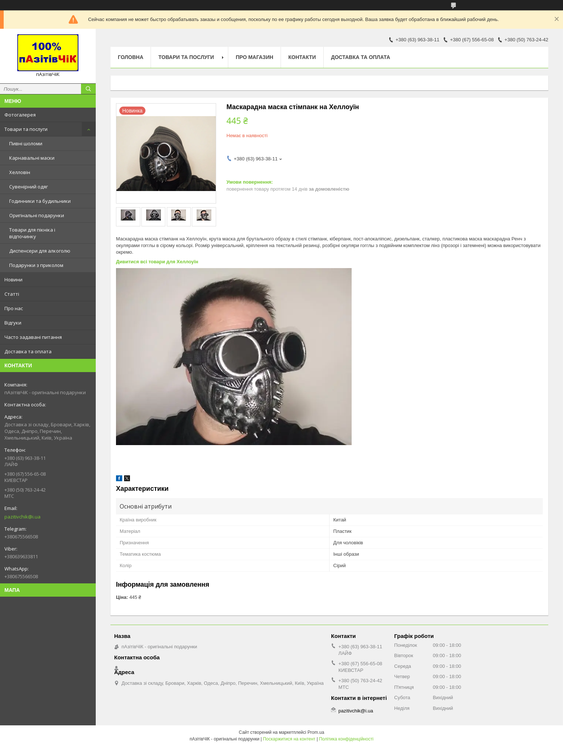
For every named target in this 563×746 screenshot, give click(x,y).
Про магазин (254, 57)
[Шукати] (88, 88)
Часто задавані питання (33, 337)
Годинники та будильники (40, 201)
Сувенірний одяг (28, 186)
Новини (13, 279)
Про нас (13, 308)
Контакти (302, 57)
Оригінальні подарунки (36, 215)
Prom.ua (315, 732)
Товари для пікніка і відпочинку (32, 233)
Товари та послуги (25, 129)
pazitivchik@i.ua (22, 516)
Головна (130, 57)
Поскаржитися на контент (289, 739)
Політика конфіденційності (346, 739)
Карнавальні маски (31, 158)
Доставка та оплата (28, 351)
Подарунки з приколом (36, 265)
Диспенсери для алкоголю (39, 250)
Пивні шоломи (25, 143)
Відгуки (12, 322)
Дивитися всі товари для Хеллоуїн (157, 261)
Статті (11, 294)
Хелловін (19, 172)
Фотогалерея (20, 114)
